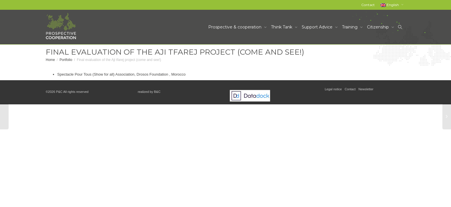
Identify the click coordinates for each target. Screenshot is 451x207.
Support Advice (318, 27)
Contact (368, 5)
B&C (157, 91)
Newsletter (365, 89)
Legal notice (333, 89)
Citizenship (378, 27)
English (390, 5)
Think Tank (282, 27)
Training (350, 27)
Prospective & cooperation (235, 27)
